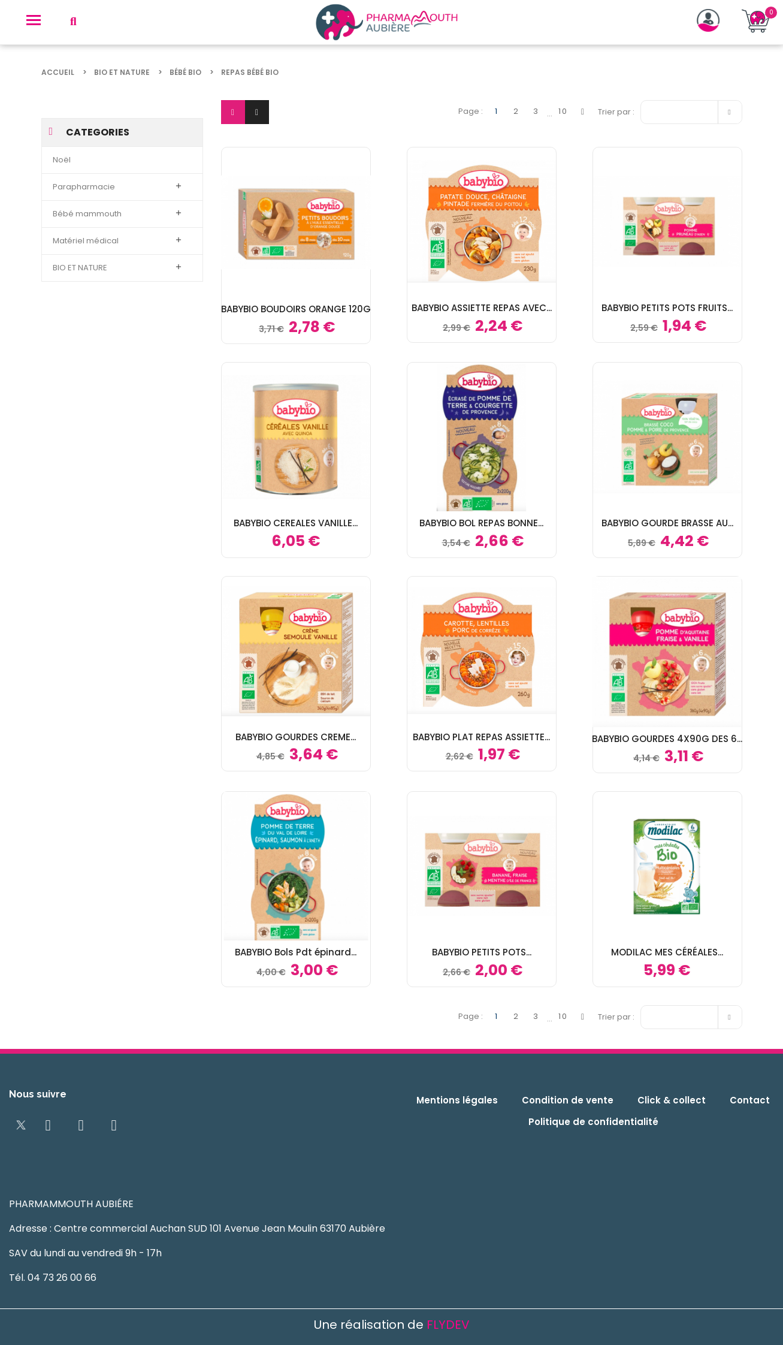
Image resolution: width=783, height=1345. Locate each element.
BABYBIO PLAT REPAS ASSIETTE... (481, 737)
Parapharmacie (84, 186)
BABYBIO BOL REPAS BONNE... (481, 523)
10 (563, 111)
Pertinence (694, 110)
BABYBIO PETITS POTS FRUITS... (667, 307)
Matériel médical (86, 240)
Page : (470, 111)
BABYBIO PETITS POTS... (481, 952)
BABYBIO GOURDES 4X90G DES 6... (667, 738)
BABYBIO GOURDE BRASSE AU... (667, 523)
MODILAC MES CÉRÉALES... (667, 952)
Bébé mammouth (87, 213)
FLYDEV (448, 1324)
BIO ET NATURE (80, 267)
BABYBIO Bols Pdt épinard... (295, 952)
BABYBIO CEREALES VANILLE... (296, 523)
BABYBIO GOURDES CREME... (295, 737)
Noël (62, 159)
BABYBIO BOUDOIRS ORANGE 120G (296, 309)
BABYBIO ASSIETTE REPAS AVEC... (482, 307)
